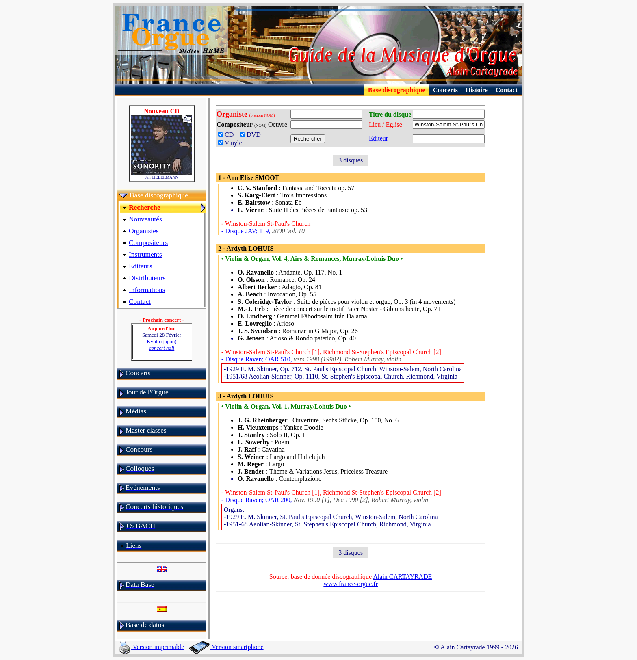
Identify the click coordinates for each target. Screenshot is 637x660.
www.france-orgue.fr (350, 583)
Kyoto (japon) (161, 344)
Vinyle (230, 142)
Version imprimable (151, 646)
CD (228, 134)
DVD (252, 134)
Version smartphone (226, 646)
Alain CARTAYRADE (402, 576)
